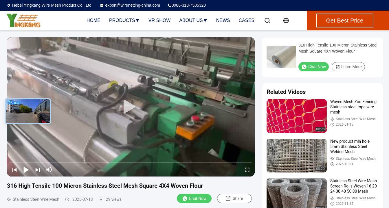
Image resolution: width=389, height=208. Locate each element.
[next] (37, 169)
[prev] (14, 169)
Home (93, 20)
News (223, 20)
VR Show (159, 20)
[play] (131, 107)
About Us (193, 20)
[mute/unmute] (49, 169)
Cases (246, 20)
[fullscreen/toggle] (247, 169)
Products (124, 20)
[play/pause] (26, 169)
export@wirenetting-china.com (130, 5)
